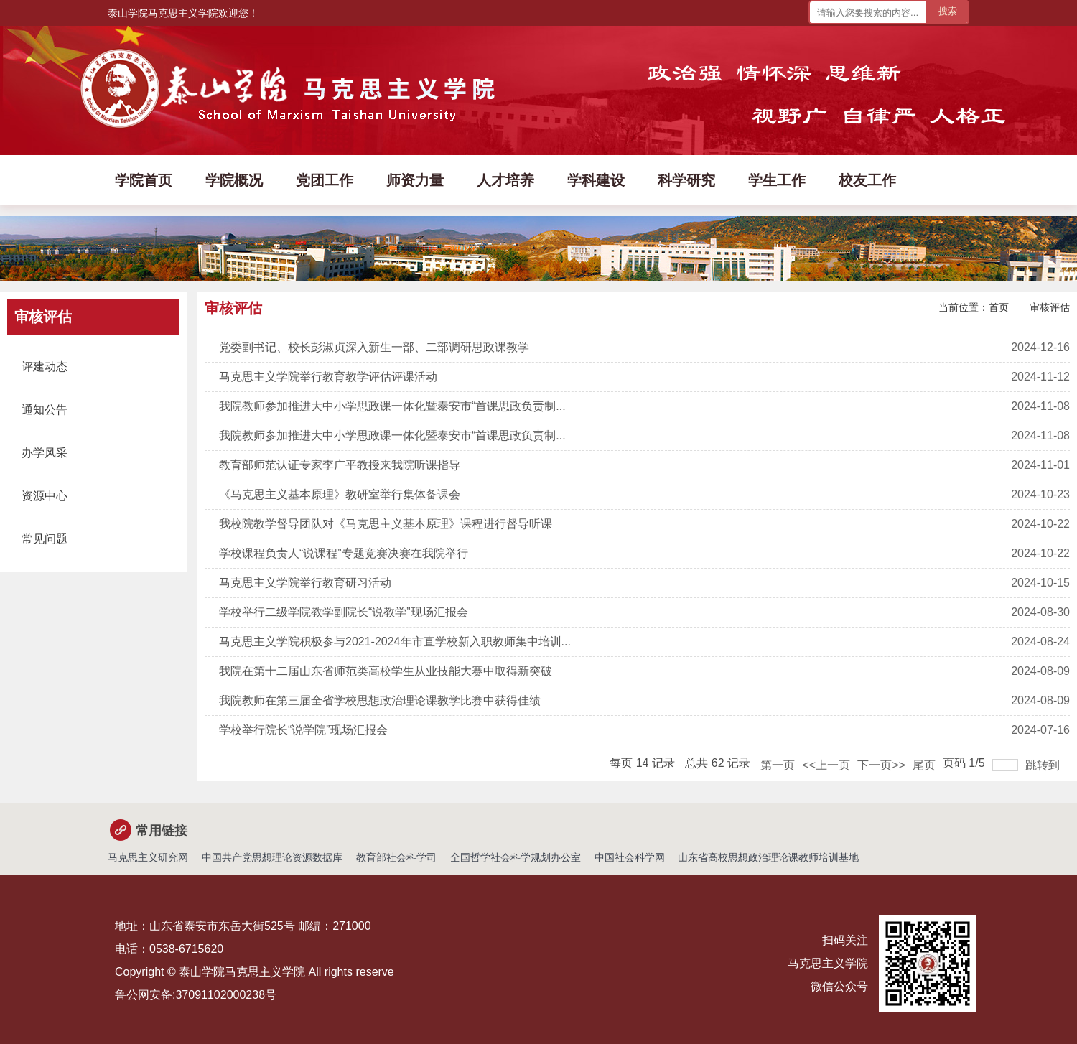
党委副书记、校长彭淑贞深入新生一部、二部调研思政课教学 (374, 347)
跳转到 (1044, 765)
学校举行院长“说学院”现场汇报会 (303, 730)
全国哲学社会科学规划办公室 (515, 857)
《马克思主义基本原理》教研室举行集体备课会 (339, 494)
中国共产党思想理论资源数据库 (272, 857)
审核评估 (1050, 307)
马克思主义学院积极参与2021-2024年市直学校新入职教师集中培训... (395, 641)
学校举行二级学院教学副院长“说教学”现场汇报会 (343, 612)
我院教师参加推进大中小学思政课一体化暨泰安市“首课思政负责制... (392, 406)
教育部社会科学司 (396, 857)
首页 (999, 307)
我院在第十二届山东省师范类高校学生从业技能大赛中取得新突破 (385, 671)
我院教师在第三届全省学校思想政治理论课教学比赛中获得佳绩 (380, 700)
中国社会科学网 (630, 857)
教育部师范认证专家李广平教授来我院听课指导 (339, 465)
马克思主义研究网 (148, 857)
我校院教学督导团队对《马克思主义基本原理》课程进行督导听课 (385, 524)
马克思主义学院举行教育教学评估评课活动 (328, 376)
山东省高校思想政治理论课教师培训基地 (768, 857)
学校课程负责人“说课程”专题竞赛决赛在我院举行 (343, 553)
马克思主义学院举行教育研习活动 (305, 583)
